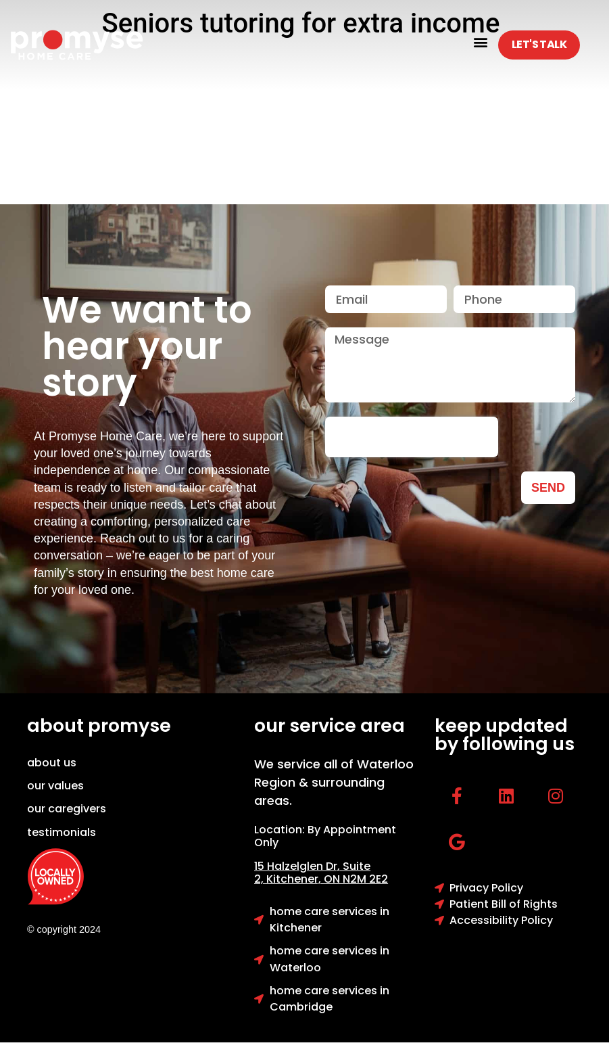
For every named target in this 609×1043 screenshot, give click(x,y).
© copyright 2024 (64, 929)
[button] (480, 41)
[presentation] (411, 437)
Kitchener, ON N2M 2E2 (327, 879)
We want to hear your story (147, 346)
